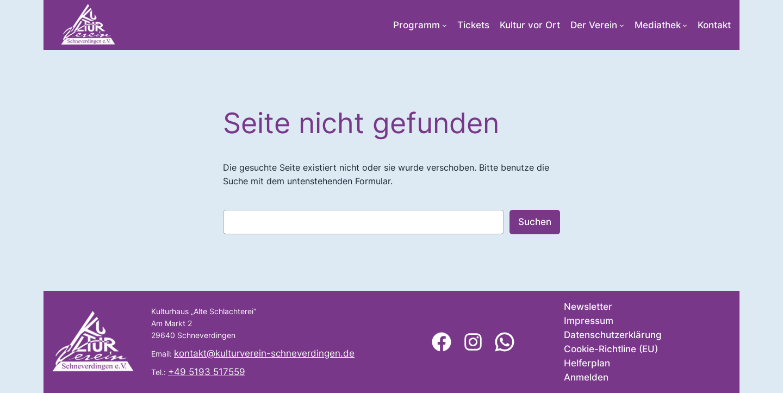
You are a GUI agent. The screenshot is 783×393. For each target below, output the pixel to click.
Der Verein (593, 25)
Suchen (534, 221)
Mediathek (658, 25)
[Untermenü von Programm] (444, 25)
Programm (416, 25)
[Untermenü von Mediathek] (684, 25)
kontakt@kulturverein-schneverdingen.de (264, 353)
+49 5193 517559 (206, 371)
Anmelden (586, 377)
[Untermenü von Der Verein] (621, 25)
